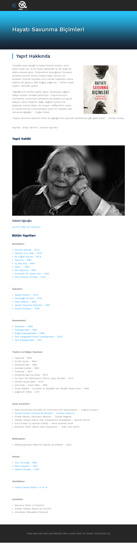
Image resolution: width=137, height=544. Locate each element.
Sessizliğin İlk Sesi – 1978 (28, 299)
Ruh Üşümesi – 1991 (25, 271)
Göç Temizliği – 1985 (26, 464)
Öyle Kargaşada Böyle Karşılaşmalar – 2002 (39, 338)
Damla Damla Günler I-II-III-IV (31, 488)
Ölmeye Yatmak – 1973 (27, 251)
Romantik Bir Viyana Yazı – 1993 (32, 275)
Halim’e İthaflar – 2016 (27, 470)
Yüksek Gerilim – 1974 (26, 296)
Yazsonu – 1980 (23, 261)
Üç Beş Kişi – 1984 (25, 264)
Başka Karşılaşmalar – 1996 (30, 334)
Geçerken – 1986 (24, 327)
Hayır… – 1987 (22, 268)
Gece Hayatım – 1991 (26, 467)
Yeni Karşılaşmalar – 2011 (28, 341)
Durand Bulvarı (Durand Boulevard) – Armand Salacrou (45, 414)
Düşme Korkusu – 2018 (27, 309)
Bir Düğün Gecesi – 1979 (28, 258)
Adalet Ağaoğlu (23, 221)
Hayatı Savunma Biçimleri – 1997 (32, 306)
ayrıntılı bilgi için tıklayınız (26, 228)
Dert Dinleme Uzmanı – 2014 (30, 278)
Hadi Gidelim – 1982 (25, 303)
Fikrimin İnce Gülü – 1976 (28, 254)
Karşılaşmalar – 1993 (26, 331)
